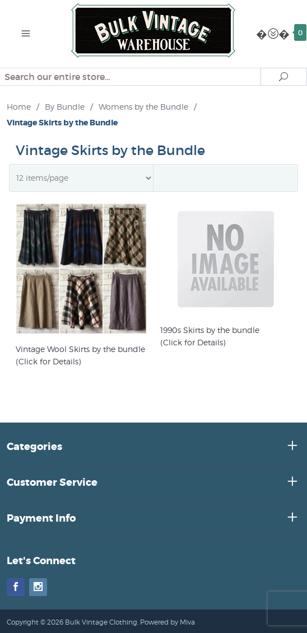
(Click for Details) (48, 361)
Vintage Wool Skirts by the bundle (80, 349)
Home (19, 106)
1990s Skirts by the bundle (209, 330)
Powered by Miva (167, 622)
